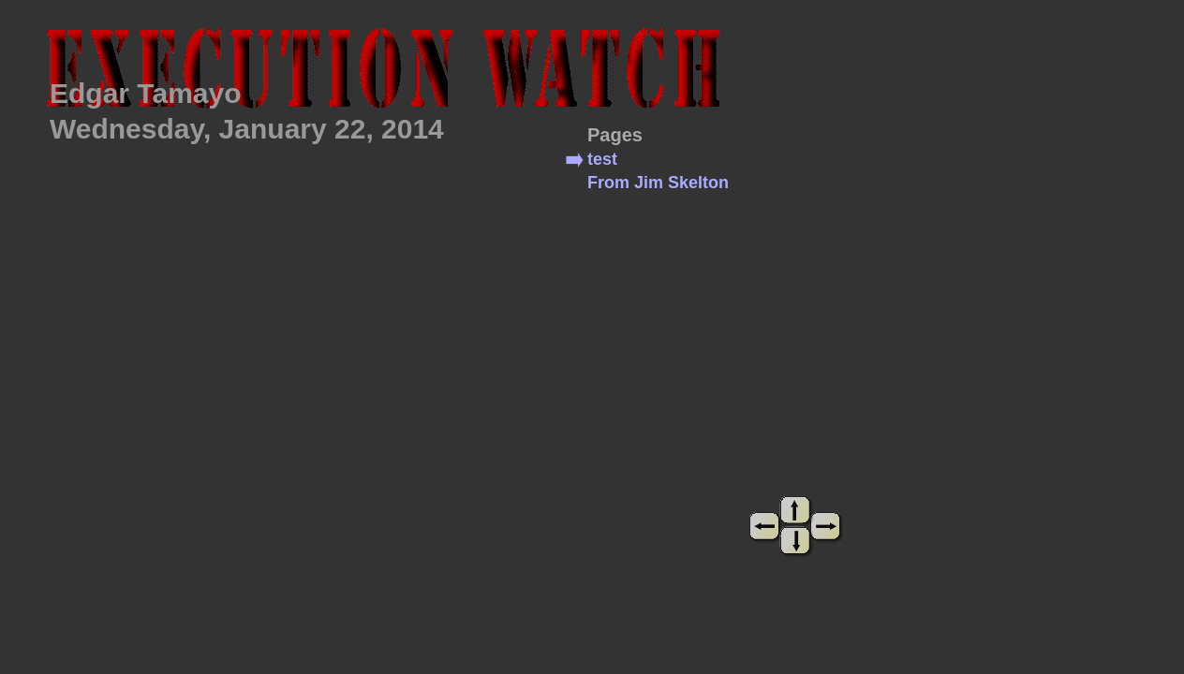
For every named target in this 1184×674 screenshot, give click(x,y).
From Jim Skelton (658, 182)
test (602, 159)
